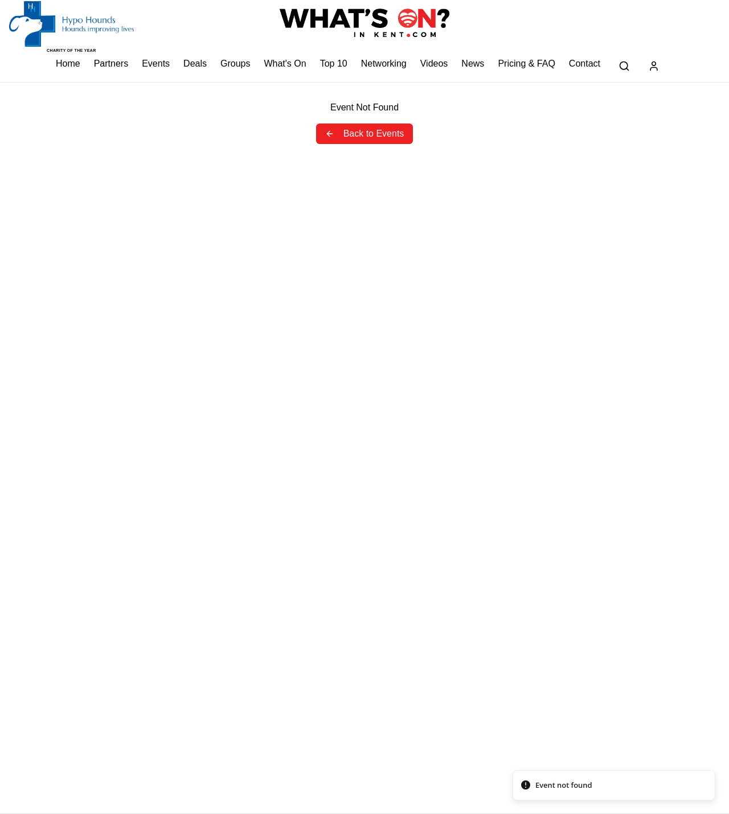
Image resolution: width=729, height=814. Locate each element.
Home (68, 63)
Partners (111, 63)
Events (156, 63)
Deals (195, 63)
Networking (384, 63)
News (472, 63)
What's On (285, 63)
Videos (434, 63)
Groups (235, 63)
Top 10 (333, 63)
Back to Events (364, 133)
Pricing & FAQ (526, 63)
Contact (584, 63)
